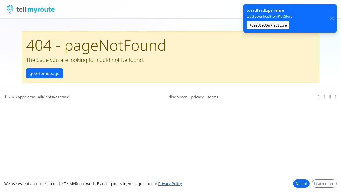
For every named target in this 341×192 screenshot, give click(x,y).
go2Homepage (45, 73)
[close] (332, 18)
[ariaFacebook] (336, 97)
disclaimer (178, 96)
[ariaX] (318, 97)
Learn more (324, 183)
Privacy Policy (170, 183)
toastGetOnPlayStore (268, 25)
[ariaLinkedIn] (330, 97)
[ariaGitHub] (324, 97)
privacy (197, 96)
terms (213, 96)
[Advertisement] (160, 143)
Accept (301, 183)
